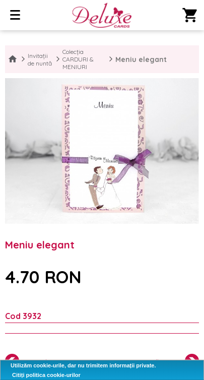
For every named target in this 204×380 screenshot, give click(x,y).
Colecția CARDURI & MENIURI (78, 59)
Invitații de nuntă (40, 59)
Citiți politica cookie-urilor (46, 375)
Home (13, 59)
